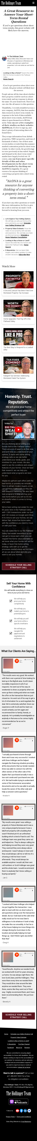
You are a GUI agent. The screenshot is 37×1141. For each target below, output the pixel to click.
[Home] (10, 2)
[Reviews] (27, 1047)
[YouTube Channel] (24, 1044)
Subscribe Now (24, 255)
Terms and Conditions (24, 1117)
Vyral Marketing (26, 1121)
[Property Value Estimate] (18, 1037)
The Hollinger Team (16, 56)
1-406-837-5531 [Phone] (15, 1076)
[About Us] (19, 1047)
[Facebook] (10, 1047)
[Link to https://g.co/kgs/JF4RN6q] (29, 1110)
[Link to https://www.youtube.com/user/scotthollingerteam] (17, 1110)
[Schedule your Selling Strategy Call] (22, 1034)
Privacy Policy (10, 1117)
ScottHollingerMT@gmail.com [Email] (24, 1087)
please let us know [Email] (24, 1067)
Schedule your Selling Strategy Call (18, 566)
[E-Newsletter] (11, 1044)
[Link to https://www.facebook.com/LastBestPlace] (21, 1110)
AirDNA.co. (7, 128)
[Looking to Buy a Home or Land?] (18, 1041)
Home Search (8, 79)
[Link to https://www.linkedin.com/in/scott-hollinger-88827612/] (25, 1110)
